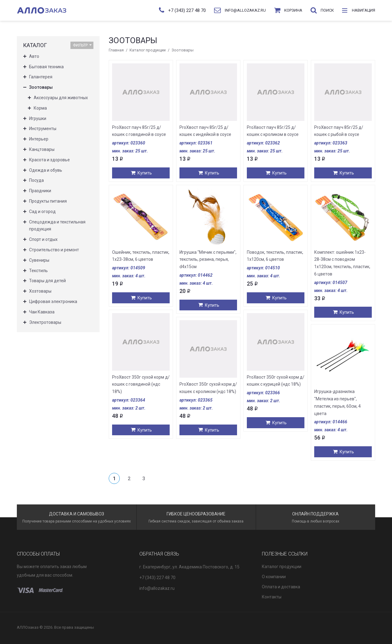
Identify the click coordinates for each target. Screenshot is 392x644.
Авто (34, 56)
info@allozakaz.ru (157, 588)
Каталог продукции (148, 50)
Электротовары (45, 322)
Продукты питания (48, 201)
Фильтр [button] (82, 45)
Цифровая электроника (53, 301)
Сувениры (39, 260)
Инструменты (42, 128)
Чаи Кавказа (42, 311)
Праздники (40, 190)
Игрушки (37, 118)
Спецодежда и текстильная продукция (57, 225)
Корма (40, 108)
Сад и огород (42, 211)
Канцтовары (42, 149)
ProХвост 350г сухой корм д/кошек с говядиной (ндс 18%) (141, 384)
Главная (116, 50)
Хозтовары (40, 291)
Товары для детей (47, 280)
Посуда (36, 180)
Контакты (271, 596)
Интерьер (38, 139)
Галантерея (40, 76)
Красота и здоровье (49, 159)
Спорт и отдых (43, 239)
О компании (274, 576)
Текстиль (38, 270)
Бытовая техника (46, 66)
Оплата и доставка (281, 586)
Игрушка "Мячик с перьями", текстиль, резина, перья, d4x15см (207, 259)
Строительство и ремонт (54, 249)
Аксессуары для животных (61, 97)
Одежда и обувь (45, 170)
